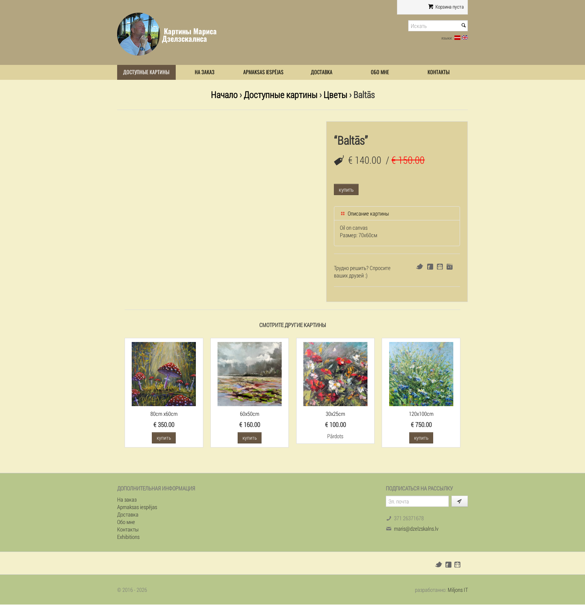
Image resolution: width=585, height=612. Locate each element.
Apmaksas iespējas (263, 72)
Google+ (450, 267)
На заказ (205, 72)
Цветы (335, 94)
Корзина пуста (446, 6)
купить (346, 189)
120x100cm (421, 413)
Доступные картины (146, 72)
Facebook (430, 267)
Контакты (439, 72)
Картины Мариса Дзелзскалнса (189, 35)
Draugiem (440, 267)
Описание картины (364, 213)
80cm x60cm (164, 413)
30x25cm (335, 413)
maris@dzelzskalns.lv (416, 528)
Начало (224, 94)
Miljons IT (458, 589)
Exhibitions (128, 536)
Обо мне (380, 72)
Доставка (321, 72)
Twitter (419, 266)
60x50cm (249, 413)
